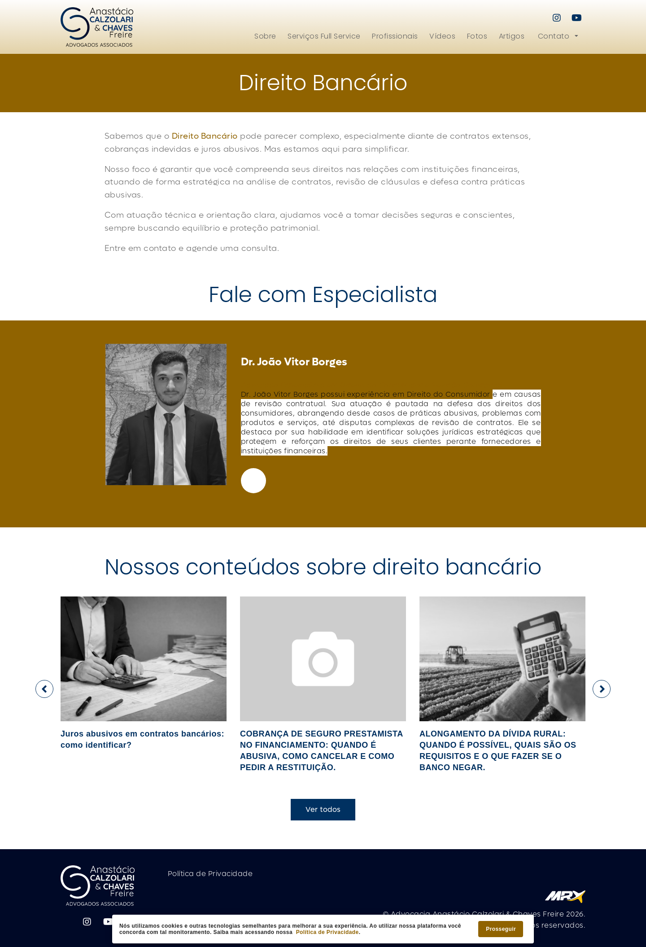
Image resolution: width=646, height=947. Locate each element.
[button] (557, 36)
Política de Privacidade (327, 932)
